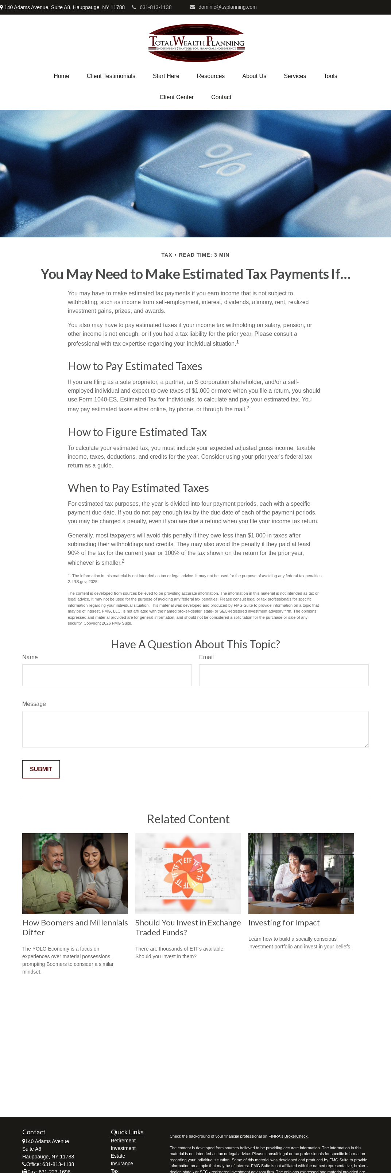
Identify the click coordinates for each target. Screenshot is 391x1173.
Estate (118, 1156)
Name (30, 657)
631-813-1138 (151, 7)
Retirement (123, 1140)
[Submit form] (41, 769)
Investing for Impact (284, 922)
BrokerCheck (296, 1136)
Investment (123, 1148)
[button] (61, 76)
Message (34, 704)
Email (206, 657)
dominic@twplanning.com (223, 7)
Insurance (122, 1163)
